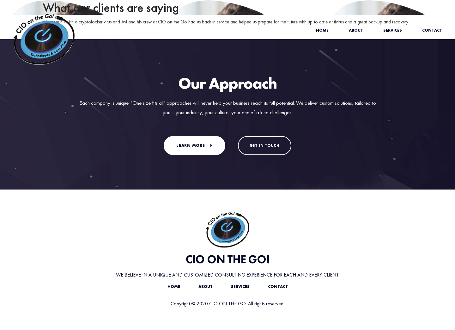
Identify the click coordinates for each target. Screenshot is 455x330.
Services (392, 30)
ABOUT (205, 286)
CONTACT (278, 286)
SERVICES (240, 286)
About (356, 30)
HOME (173, 286)
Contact (432, 30)
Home (322, 30)
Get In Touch (265, 145)
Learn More (194, 145)
